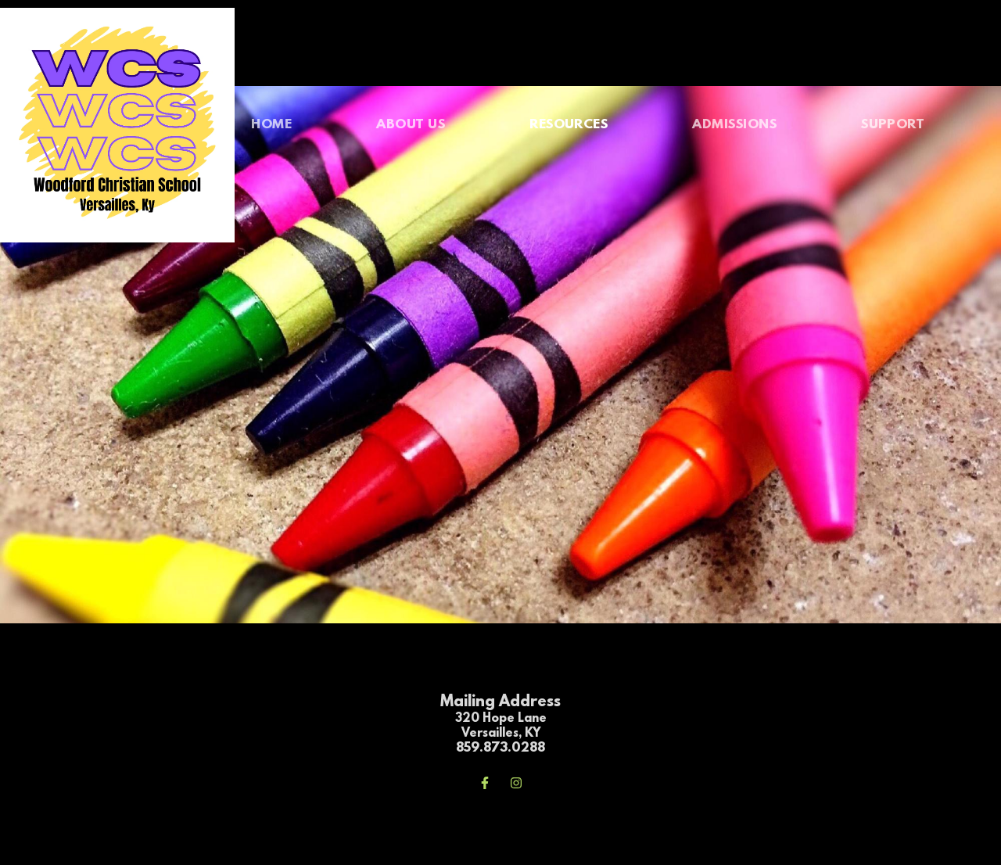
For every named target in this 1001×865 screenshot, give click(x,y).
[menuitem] (271, 125)
